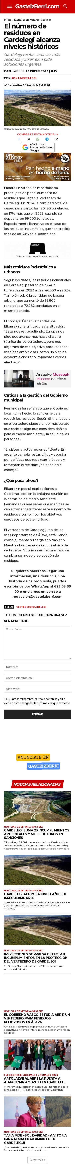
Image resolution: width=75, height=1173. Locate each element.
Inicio (8, 19)
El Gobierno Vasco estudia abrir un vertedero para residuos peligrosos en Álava (37, 1018)
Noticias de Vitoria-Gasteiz (32, 19)
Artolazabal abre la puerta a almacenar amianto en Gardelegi (34, 1080)
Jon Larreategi (24, 78)
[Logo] (37, 6)
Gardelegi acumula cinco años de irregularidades (35, 896)
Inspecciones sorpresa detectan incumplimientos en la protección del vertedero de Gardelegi (35, 958)
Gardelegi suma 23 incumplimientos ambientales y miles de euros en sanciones (36, 834)
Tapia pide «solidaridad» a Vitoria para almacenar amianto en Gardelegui (35, 1139)
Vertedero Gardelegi (31, 607)
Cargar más (38, 1160)
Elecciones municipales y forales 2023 (31, 1075)
